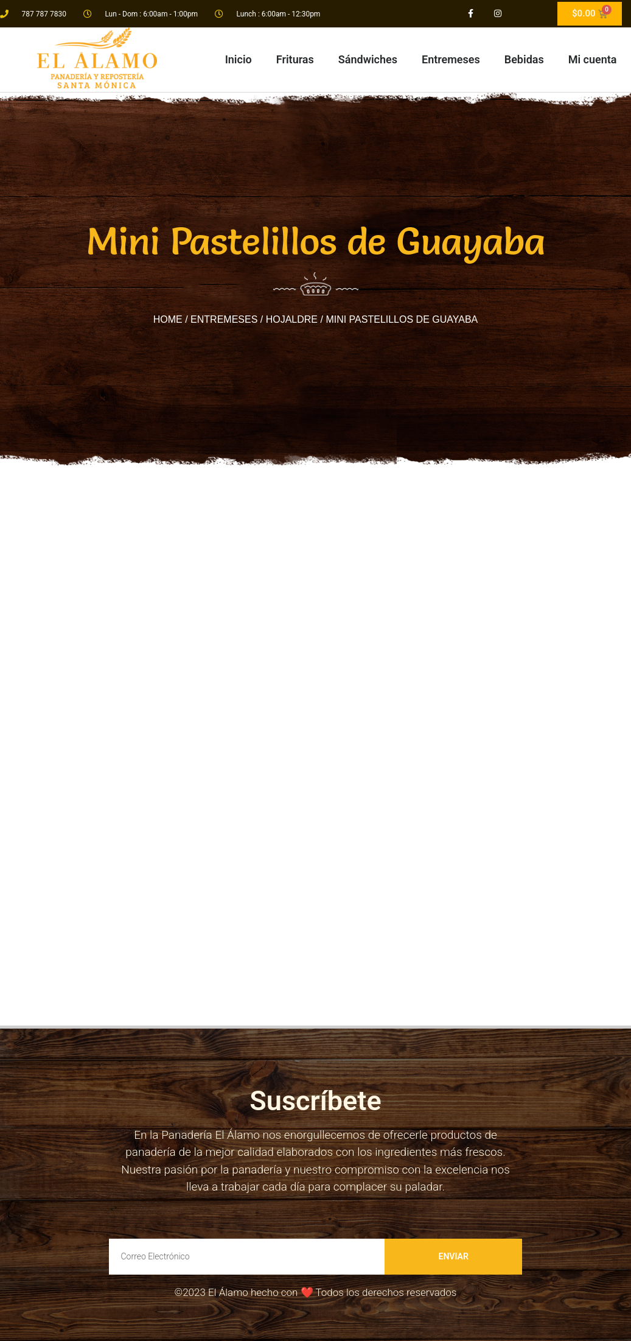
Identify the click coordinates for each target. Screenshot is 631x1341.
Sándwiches (367, 59)
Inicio (238, 59)
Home (168, 319)
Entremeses (451, 59)
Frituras (295, 59)
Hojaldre (292, 319)
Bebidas (524, 59)
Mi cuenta (592, 59)
